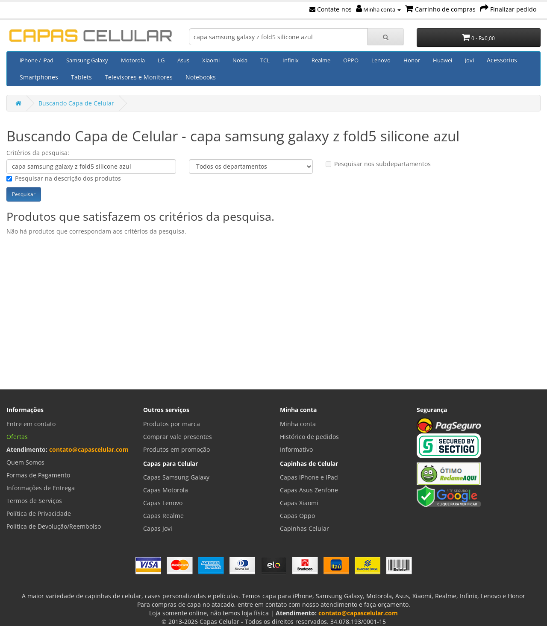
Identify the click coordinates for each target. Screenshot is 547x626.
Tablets (81, 77)
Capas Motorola (165, 490)
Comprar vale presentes (177, 437)
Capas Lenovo (162, 503)
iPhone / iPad (36, 60)
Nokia (239, 60)
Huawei (442, 60)
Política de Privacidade (38, 513)
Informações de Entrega (40, 488)
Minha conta (378, 9)
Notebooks (200, 77)
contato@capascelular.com (89, 449)
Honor (411, 60)
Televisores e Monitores (139, 77)
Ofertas (17, 437)
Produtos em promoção (176, 449)
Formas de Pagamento (38, 475)
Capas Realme (163, 516)
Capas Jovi (157, 528)
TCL (265, 60)
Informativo (296, 449)
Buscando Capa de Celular (76, 103)
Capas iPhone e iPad (309, 477)
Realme (321, 60)
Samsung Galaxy (87, 60)
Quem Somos (25, 462)
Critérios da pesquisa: (37, 153)
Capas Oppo (297, 516)
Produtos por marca (171, 424)
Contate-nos (330, 9)
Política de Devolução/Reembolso (53, 526)
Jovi (469, 60)
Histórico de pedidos (309, 437)
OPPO (351, 60)
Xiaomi (211, 60)
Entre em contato (31, 424)
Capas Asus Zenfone (309, 490)
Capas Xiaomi (299, 503)
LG (161, 60)
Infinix (290, 60)
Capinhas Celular (304, 528)
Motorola (133, 60)
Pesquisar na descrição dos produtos (63, 178)
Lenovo (381, 60)
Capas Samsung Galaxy (176, 477)
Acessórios (502, 60)
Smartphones (39, 77)
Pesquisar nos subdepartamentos (378, 164)
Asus (183, 60)
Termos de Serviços (34, 501)
